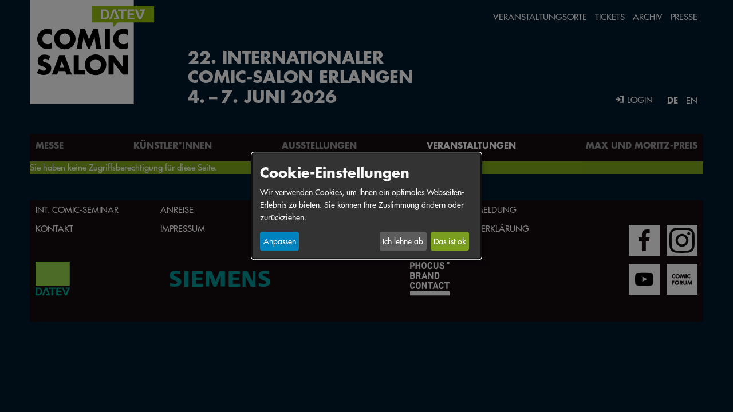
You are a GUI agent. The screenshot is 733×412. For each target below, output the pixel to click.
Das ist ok (450, 241)
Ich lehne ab (403, 241)
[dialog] (366, 206)
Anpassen (279, 241)
